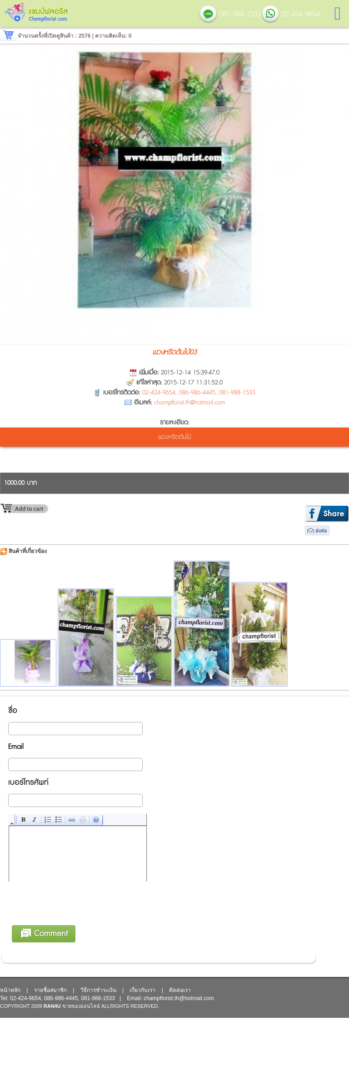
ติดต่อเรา (180, 990)
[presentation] (78, 918)
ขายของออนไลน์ (81, 1006)
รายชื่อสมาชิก (50, 990)
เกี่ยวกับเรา (142, 990)
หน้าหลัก (10, 990)
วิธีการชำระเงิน (98, 990)
